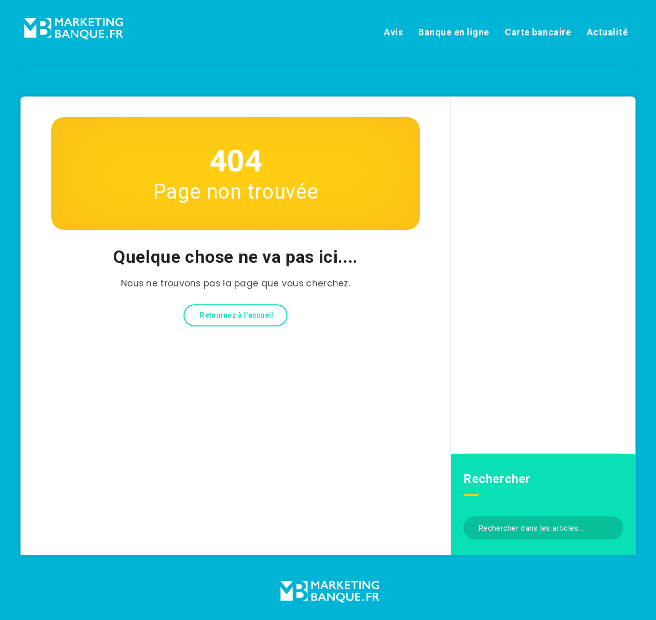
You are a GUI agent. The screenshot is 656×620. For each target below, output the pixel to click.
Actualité (607, 32)
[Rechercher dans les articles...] (543, 527)
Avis (393, 32)
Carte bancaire (538, 32)
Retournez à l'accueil (236, 315)
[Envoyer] (611, 526)
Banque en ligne (453, 32)
